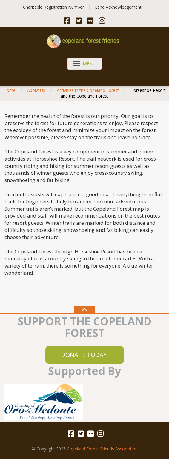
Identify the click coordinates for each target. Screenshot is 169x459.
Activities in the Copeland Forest (88, 90)
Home (10, 90)
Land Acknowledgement (118, 7)
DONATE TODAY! (84, 355)
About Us (36, 90)
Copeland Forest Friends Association (102, 449)
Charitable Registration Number (53, 7)
